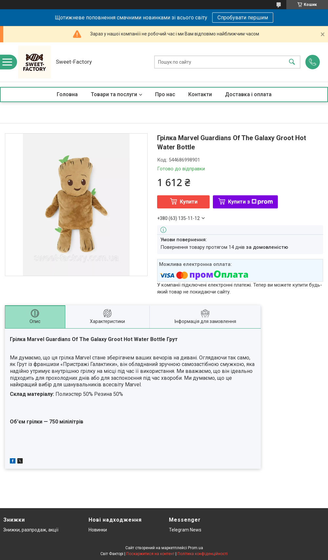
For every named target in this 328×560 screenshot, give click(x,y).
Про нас (165, 94)
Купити (188, 202)
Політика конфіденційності (202, 553)
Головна (67, 94)
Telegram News (185, 529)
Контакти (200, 94)
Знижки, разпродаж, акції (30, 529)
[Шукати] (292, 62)
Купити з (250, 202)
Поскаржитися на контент (150, 553)
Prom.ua (195, 548)
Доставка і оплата (248, 94)
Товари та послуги (114, 94)
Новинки (98, 529)
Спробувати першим (242, 17)
